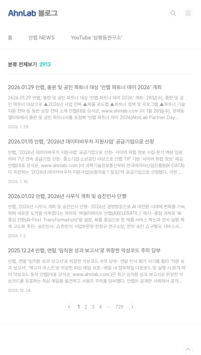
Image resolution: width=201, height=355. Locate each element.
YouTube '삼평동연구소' (96, 38)
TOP (188, 349)
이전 (69, 307)
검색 (173, 13)
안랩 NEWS (41, 38)
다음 (132, 307)
